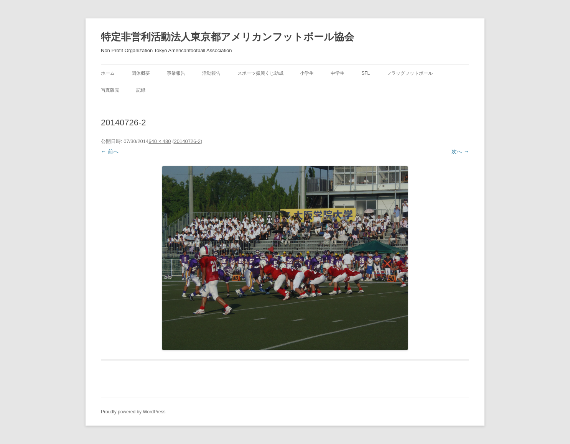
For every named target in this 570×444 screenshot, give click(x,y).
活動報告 (211, 73)
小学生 (307, 73)
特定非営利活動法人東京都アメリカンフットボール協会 (227, 37)
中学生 (337, 73)
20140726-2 (187, 141)
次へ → (460, 151)
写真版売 (110, 90)
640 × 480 (159, 141)
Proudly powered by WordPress (133, 411)
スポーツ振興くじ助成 (260, 73)
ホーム (108, 73)
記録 (140, 90)
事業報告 (176, 73)
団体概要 (141, 73)
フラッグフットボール (410, 73)
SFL (365, 73)
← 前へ (110, 151)
